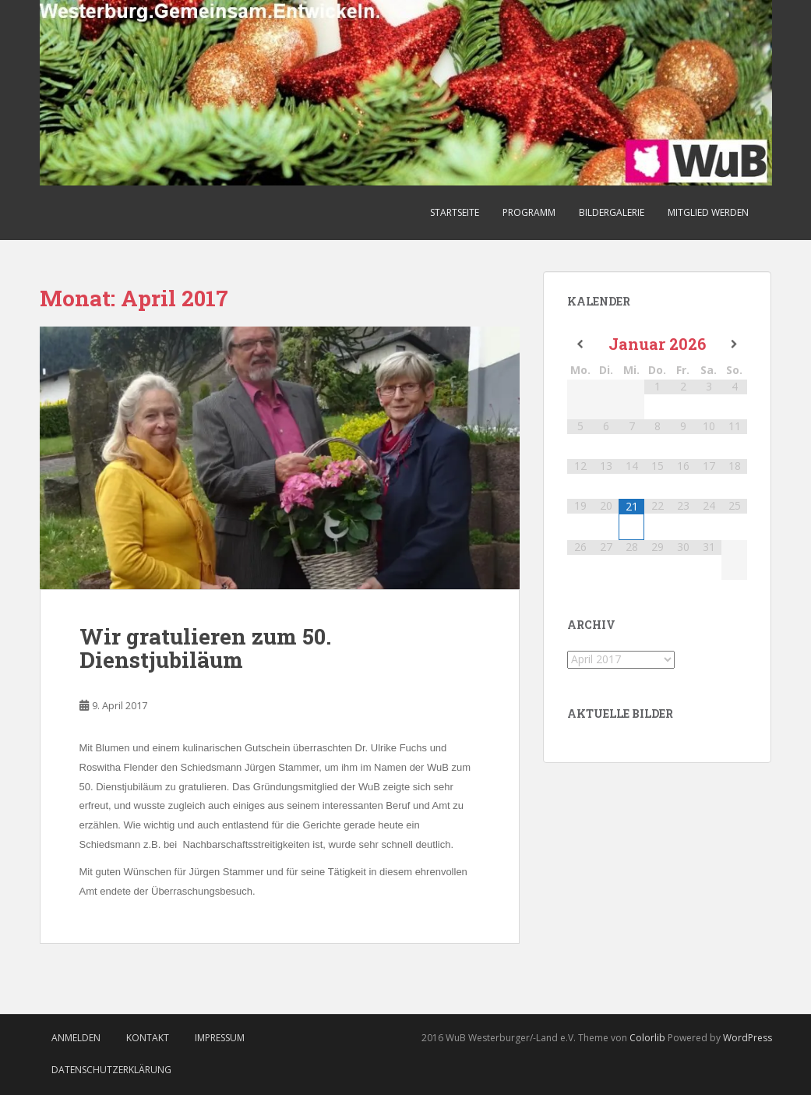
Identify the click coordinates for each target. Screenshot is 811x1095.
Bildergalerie (611, 212)
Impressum (220, 1037)
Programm (528, 212)
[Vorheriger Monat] (580, 344)
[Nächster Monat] (734, 344)
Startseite (454, 212)
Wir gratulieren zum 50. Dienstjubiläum (205, 648)
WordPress (747, 1037)
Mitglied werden (708, 212)
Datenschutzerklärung (111, 1069)
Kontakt (147, 1037)
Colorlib (647, 1037)
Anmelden (75, 1037)
